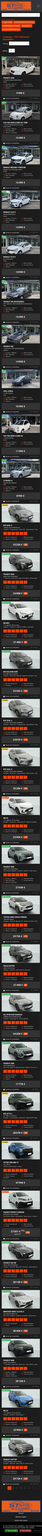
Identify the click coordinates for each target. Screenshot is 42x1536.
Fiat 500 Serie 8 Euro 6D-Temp (24, 22)
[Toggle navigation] (38, 6)
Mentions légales (21, 1517)
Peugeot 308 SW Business (11, 29)
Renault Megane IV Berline (11, 26)
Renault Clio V (26, 26)
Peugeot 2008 (7, 22)
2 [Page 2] (13, 1488)
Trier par (5, 44)
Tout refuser (25, 1530)
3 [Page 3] (17, 1488)
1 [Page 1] (9, 1488)
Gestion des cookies (21, 1520)
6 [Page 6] (28, 1488)
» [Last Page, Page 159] (39, 1488)
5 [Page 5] (24, 1488)
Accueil (21, 1513)
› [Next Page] (36, 1488)
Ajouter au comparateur (12, 98)
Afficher (5, 51)
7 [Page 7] (32, 1488)
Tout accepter (11, 1530)
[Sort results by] (19, 43)
